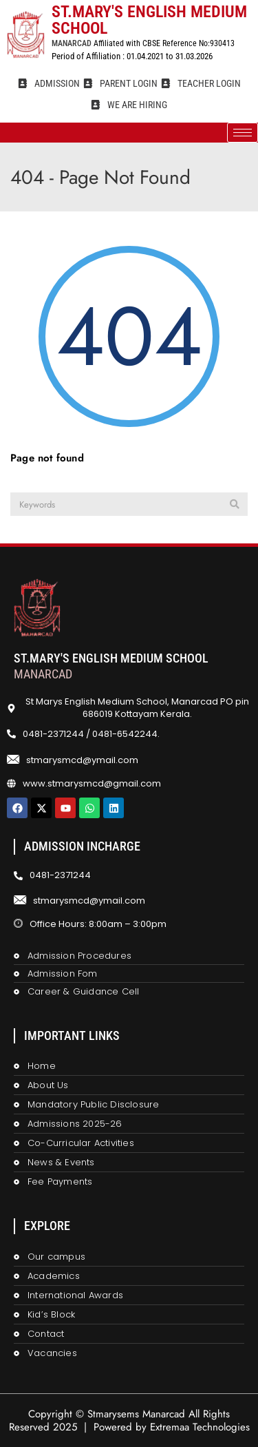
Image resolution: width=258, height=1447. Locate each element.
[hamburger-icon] (242, 133)
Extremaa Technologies (200, 1427)
